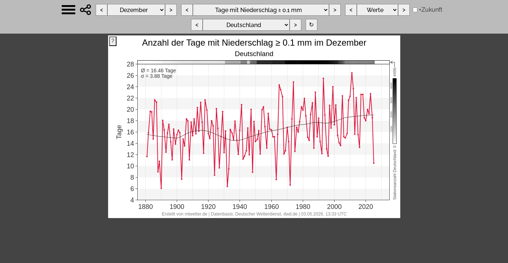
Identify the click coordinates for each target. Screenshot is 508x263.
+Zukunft (430, 9)
